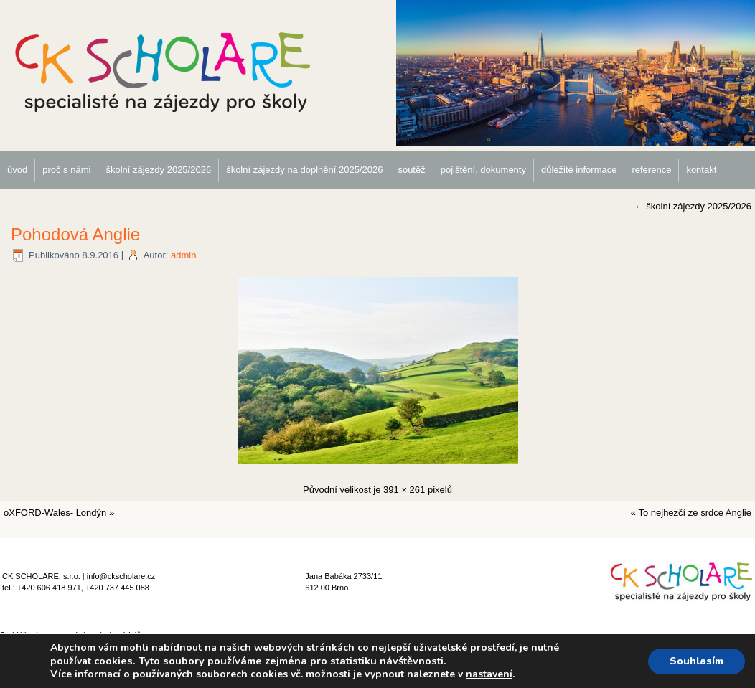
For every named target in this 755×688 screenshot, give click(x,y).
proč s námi (66, 169)
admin (183, 255)
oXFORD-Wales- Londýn (55, 512)
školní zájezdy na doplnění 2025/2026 (304, 169)
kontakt (701, 169)
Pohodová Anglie (75, 234)
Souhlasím (696, 661)
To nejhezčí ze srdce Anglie (694, 512)
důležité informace (579, 169)
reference (651, 169)
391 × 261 (404, 489)
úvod (17, 169)
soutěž (411, 169)
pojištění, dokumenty (483, 169)
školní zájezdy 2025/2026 (158, 169)
